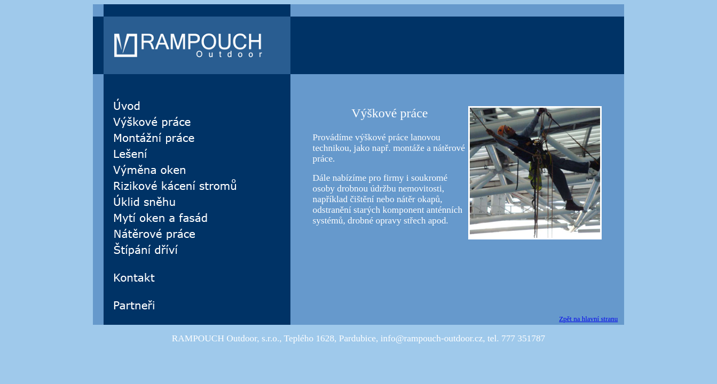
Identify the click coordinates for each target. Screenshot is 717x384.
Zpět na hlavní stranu (588, 319)
